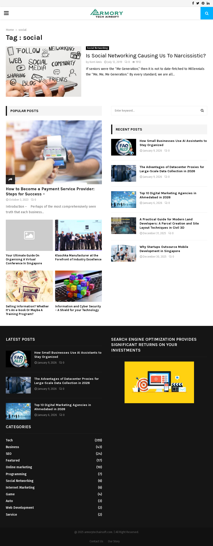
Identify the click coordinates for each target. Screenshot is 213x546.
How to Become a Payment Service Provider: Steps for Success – (50, 191)
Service (11, 515)
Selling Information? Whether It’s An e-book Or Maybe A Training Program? (27, 310)
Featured (13, 460)
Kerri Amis (96, 62)
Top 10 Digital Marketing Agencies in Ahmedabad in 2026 (168, 195)
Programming (16, 474)
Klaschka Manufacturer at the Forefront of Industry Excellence (78, 257)
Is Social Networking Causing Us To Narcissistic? (146, 55)
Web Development (20, 508)
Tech (9, 440)
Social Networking (97, 48)
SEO (9, 454)
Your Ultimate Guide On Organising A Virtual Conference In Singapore (24, 259)
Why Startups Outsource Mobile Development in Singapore (164, 249)
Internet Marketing (20, 488)
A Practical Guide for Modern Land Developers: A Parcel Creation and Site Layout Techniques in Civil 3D (169, 223)
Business (12, 447)
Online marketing (19, 467)
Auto (9, 501)
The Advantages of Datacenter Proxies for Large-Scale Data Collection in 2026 (172, 169)
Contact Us (96, 541)
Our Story (114, 541)
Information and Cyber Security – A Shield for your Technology (78, 308)
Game (10, 494)
